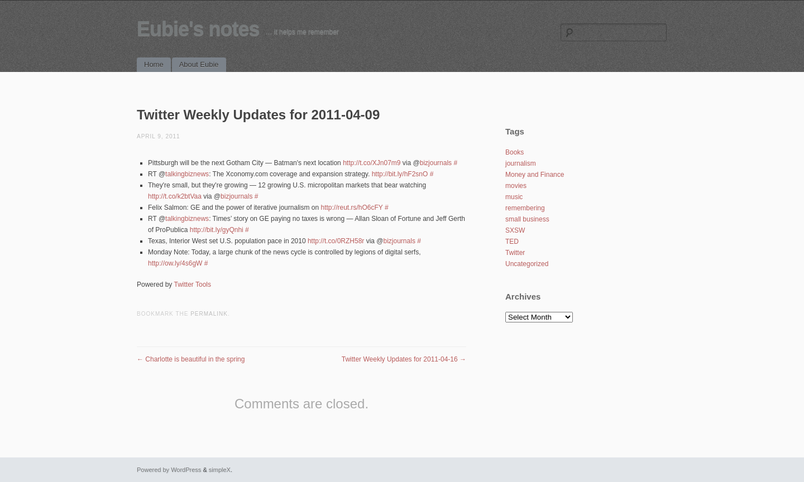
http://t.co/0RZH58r (336, 241)
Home (154, 64)
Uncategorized (526, 264)
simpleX (220, 469)
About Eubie (199, 64)
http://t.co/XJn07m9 (371, 163)
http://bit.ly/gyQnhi (216, 230)
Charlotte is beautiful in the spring (191, 359)
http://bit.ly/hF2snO (400, 174)
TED (512, 241)
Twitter (515, 253)
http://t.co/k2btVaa (175, 196)
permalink (209, 314)
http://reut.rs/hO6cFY (351, 207)
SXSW (515, 230)
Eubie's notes (198, 28)
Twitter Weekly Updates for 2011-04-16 (404, 359)
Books (514, 152)
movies (516, 186)
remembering (525, 208)
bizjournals (436, 163)
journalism (520, 163)
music (514, 197)
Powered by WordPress (169, 469)
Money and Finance (534, 175)
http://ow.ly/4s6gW (175, 263)
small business (527, 219)
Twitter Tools (192, 284)
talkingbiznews (187, 174)
